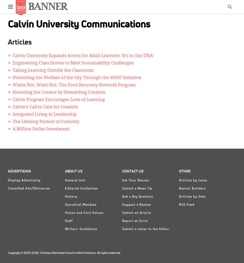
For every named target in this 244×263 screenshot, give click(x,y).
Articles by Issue (193, 180)
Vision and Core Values (84, 213)
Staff (69, 221)
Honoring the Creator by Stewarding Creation (59, 93)
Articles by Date (192, 196)
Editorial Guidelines (81, 188)
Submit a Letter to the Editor (145, 229)
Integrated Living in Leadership (45, 115)
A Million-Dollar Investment (41, 129)
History (71, 196)
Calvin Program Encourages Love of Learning (59, 100)
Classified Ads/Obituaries (29, 188)
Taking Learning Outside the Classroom (53, 71)
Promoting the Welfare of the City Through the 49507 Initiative (77, 78)
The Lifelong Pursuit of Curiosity (46, 122)
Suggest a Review (136, 204)
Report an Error (135, 221)
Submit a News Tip (137, 188)
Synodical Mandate (80, 204)
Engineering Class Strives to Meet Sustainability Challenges (73, 63)
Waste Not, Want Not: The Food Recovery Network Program (74, 85)
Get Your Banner (135, 180)
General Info (75, 180)
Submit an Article (136, 213)
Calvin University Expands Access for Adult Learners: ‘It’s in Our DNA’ (83, 56)
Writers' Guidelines (81, 229)
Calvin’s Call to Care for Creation (45, 107)
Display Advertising (24, 180)
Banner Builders (192, 188)
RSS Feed (186, 204)
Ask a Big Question (137, 196)
